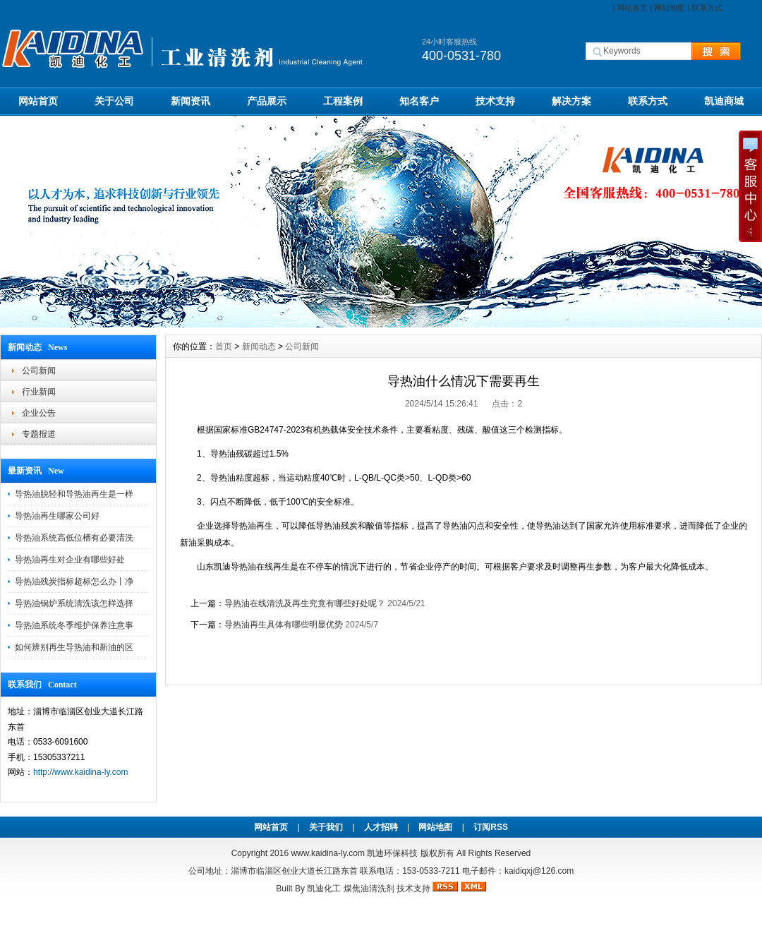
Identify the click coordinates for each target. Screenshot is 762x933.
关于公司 (114, 101)
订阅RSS (490, 827)
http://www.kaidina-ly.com (80, 772)
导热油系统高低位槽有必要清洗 (74, 538)
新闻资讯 (190, 101)
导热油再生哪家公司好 (57, 516)
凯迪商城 (724, 101)
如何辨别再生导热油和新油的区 (74, 647)
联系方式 (706, 8)
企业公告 (39, 413)
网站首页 (632, 8)
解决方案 (571, 101)
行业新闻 (39, 392)
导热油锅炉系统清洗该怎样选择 (74, 603)
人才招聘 (381, 827)
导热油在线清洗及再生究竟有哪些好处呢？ (304, 603)
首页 (223, 346)
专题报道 (39, 434)
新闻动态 (259, 346)
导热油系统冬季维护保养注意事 (74, 625)
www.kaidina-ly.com (327, 853)
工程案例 (343, 101)
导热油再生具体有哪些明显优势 (283, 625)
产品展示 (266, 101)
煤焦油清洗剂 (369, 888)
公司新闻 (39, 370)
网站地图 (669, 8)
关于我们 (326, 827)
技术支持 (495, 101)
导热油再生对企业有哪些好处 (70, 560)
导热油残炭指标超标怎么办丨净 (74, 581)
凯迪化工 (324, 888)
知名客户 (419, 101)
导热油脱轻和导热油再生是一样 (74, 494)
